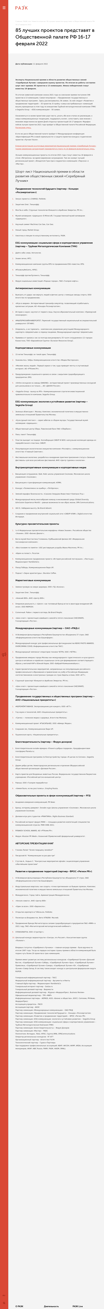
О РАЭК (19, 1306)
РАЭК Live (27, 21)
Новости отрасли (38, 21)
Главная (18, 21)
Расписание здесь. (23, 128)
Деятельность (51, 1306)
